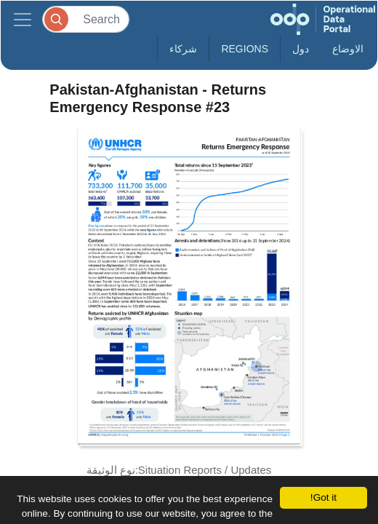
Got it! (323, 497)
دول (300, 49)
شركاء (183, 49)
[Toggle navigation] (22, 19)
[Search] (85, 19)
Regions (244, 49)
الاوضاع (347, 49)
